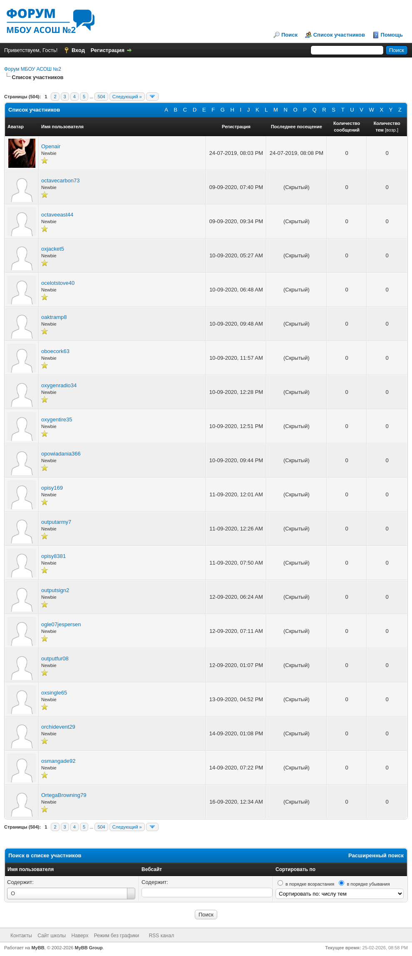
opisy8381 (53, 556)
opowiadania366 (61, 454)
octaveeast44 (57, 215)
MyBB (37, 947)
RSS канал (161, 936)
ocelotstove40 (57, 283)
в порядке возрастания (309, 883)
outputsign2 (55, 590)
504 (101, 96)
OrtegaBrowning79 (63, 795)
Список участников (339, 35)
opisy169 (52, 488)
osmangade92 (58, 761)
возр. (391, 129)
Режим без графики (116, 936)
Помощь (392, 35)
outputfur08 (55, 658)
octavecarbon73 (60, 180)
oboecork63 (55, 351)
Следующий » (127, 96)
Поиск (289, 35)
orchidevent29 (58, 727)
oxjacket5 (52, 249)
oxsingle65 (54, 693)
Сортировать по (295, 869)
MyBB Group (89, 947)
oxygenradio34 (59, 385)
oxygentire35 (56, 419)
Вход (78, 50)
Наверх (80, 936)
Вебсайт (151, 869)
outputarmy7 (56, 522)
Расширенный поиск (376, 855)
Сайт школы (51, 936)
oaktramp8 (54, 317)
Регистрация (107, 50)
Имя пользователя (30, 869)
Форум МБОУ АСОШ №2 (32, 69)
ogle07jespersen (61, 624)
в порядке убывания (368, 883)
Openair (50, 146)
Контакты (21, 936)
